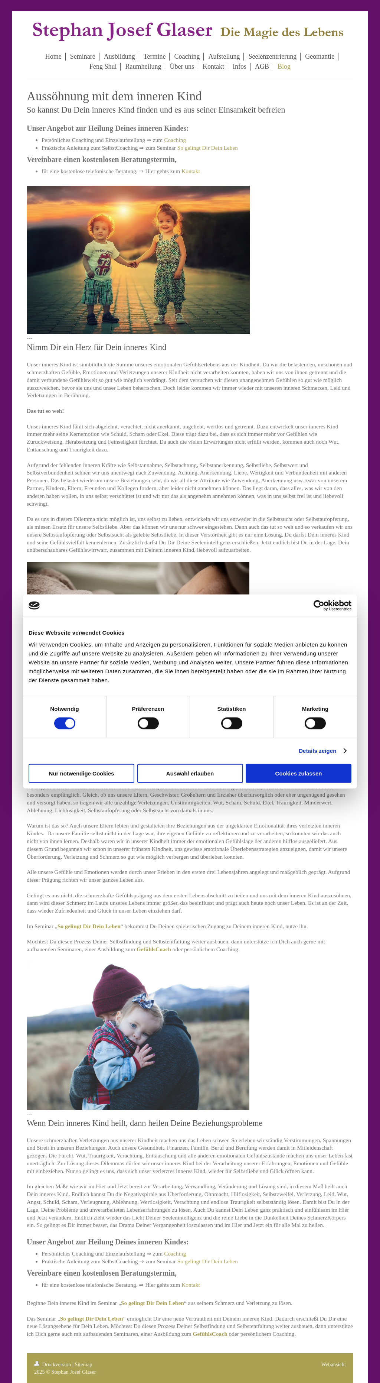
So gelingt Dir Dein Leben (207, 148)
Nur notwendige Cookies (81, 773)
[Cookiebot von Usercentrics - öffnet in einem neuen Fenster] (318, 605)
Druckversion (53, 1364)
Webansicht (333, 1364)
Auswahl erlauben (190, 773)
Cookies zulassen (298, 773)
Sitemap (83, 1364)
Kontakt (190, 171)
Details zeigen (317, 751)
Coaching (175, 140)
